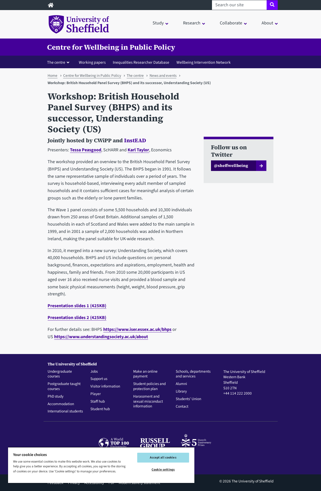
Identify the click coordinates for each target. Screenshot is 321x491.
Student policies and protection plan (149, 386)
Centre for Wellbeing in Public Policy (111, 47)
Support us (98, 378)
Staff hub (97, 401)
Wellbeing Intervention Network (203, 62)
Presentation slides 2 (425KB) (77, 317)
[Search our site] (239, 5)
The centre (135, 75)
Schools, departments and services (193, 374)
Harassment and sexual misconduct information (148, 401)
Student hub (100, 409)
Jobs (94, 371)
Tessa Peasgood (85, 150)
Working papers (92, 62)
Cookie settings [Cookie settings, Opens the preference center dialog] (163, 469)
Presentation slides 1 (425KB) (77, 306)
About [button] (267, 23)
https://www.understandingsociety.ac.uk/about (101, 337)
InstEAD (135, 140)
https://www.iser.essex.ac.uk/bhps (137, 329)
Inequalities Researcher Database (141, 62)
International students (65, 411)
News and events (163, 75)
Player (95, 394)
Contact (182, 406)
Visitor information (105, 386)
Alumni (181, 384)
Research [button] (191, 23)
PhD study (55, 396)
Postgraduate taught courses (64, 386)
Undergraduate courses (60, 374)
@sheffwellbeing (231, 165)
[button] (59, 62)
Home (52, 75)
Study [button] (158, 23)
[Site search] (272, 5)
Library (181, 391)
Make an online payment (145, 374)
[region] (101, 465)
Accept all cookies (163, 457)
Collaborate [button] (231, 23)
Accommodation (61, 404)
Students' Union (188, 399)
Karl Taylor (138, 150)
